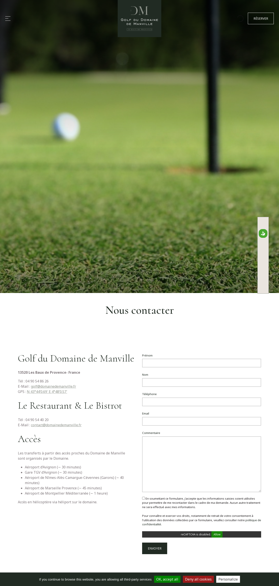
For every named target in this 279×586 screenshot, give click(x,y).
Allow (217, 534)
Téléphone (149, 394)
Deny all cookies (198, 579)
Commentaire (151, 433)
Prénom (147, 355)
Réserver (260, 19)
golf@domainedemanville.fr (53, 386)
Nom (145, 375)
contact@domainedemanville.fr (56, 425)
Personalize (228, 579)
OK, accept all (167, 579)
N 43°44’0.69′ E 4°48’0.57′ (47, 391)
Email (145, 413)
